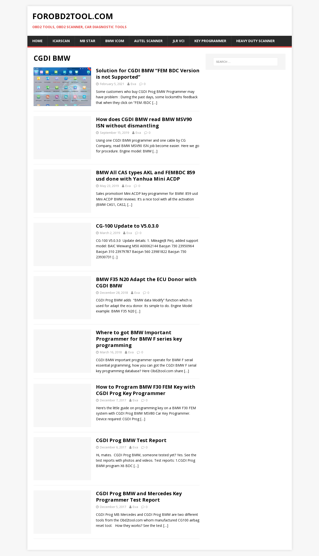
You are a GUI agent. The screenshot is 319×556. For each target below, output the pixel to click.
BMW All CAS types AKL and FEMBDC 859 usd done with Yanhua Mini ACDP (145, 175)
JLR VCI (178, 40)
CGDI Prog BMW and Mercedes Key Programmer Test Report (139, 496)
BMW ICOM (114, 40)
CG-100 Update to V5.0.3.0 (127, 225)
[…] (154, 102)
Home (37, 40)
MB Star (87, 40)
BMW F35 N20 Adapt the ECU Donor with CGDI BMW (146, 282)
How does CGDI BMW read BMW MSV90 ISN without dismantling (144, 122)
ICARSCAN (61, 40)
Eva (133, 84)
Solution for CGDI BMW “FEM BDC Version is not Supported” (148, 73)
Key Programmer (210, 40)
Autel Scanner (148, 40)
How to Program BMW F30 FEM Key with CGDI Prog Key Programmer (145, 389)
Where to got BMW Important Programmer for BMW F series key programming (139, 338)
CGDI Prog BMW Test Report (131, 440)
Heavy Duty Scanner (255, 40)
